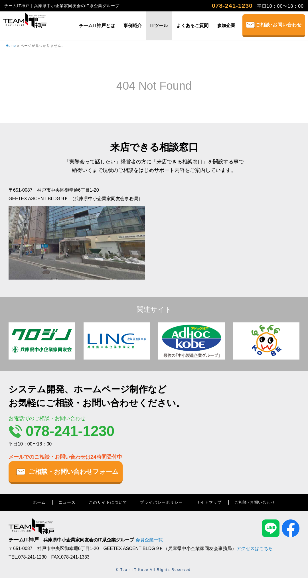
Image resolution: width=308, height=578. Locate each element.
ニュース (67, 502)
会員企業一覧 (149, 539)
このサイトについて (108, 502)
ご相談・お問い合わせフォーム (74, 471)
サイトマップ (209, 502)
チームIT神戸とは (97, 25)
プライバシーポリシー (161, 502)
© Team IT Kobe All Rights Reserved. (154, 570)
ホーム (39, 502)
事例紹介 (132, 25)
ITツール (159, 25)
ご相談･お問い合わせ (279, 24)
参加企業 (226, 25)
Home (11, 46)
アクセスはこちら (254, 548)
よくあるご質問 (192, 25)
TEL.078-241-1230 (27, 557)
